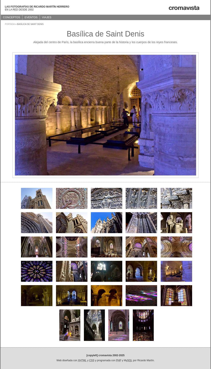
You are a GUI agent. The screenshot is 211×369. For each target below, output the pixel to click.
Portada (10, 24)
